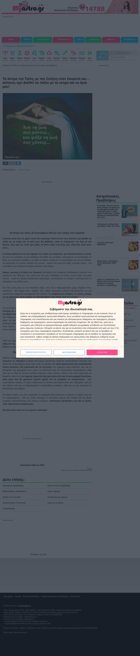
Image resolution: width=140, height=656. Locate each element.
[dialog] (70, 328)
